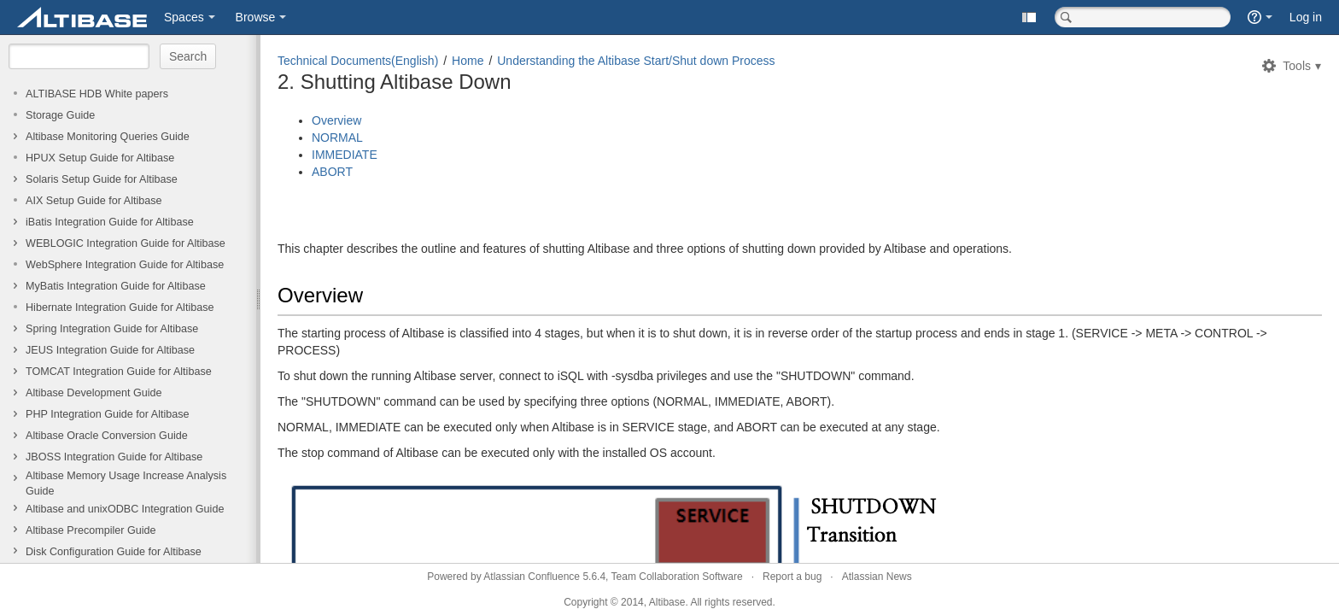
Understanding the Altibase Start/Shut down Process (636, 60)
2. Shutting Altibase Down (395, 81)
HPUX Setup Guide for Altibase (100, 158)
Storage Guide (60, 115)
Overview (336, 120)
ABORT (332, 172)
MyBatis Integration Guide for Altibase (116, 286)
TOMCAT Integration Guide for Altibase (119, 372)
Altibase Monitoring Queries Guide (108, 137)
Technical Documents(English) (358, 60)
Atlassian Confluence (531, 577)
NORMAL (337, 137)
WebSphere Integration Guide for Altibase (125, 265)
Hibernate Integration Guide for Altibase (120, 307)
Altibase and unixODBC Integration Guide (125, 509)
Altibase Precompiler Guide (91, 530)
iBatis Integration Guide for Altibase (110, 222)
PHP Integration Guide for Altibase (108, 414)
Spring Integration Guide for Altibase (112, 329)
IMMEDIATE (344, 154)
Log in (1305, 17)
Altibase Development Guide (94, 393)
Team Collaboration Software (677, 577)
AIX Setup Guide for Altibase (94, 201)
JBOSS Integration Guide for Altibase (114, 457)
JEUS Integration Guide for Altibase (110, 350)
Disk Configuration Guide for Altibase (114, 552)
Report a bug (792, 577)
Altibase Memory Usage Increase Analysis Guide (126, 483)
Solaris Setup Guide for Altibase (102, 179)
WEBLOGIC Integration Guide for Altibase (125, 243)
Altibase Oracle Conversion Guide (107, 436)
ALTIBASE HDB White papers (97, 94)
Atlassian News (877, 577)
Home (467, 60)
